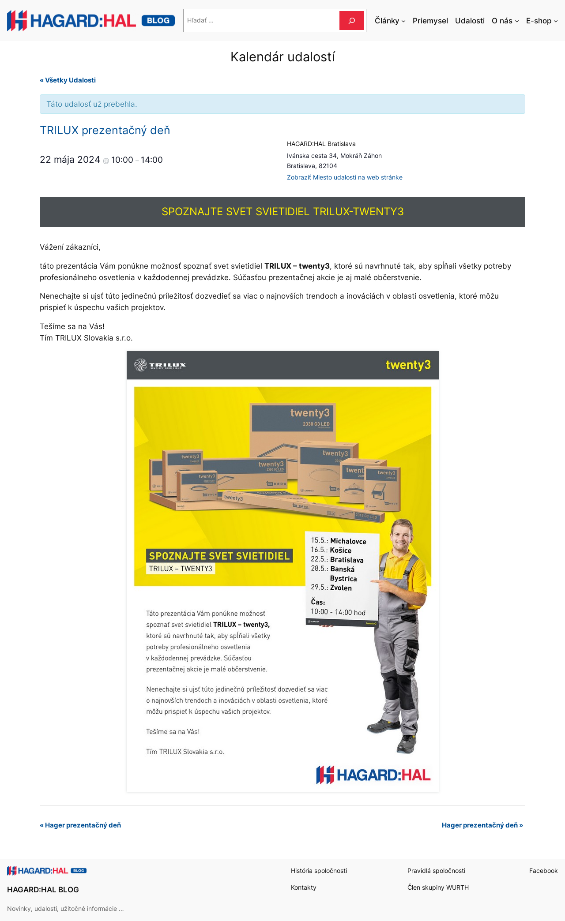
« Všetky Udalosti (68, 80)
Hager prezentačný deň (80, 825)
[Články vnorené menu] (403, 21)
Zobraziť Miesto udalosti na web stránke (345, 177)
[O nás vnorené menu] (517, 21)
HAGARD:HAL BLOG (43, 889)
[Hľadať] (351, 20)
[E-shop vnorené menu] (556, 21)
